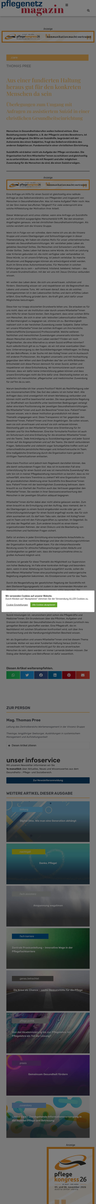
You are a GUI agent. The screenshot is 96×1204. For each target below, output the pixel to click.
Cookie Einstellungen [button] (17, 604)
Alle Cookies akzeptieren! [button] (43, 605)
